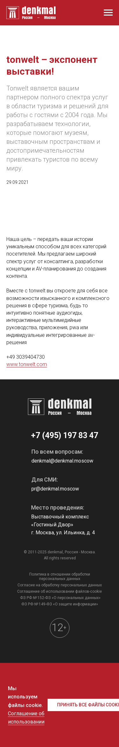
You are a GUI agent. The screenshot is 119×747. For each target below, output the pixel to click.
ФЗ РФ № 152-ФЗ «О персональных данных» (60, 598)
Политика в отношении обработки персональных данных (59, 576)
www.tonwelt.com (26, 364)
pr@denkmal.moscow (55, 489)
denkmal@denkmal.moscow (62, 461)
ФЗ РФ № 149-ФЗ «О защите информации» (59, 604)
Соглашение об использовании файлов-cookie (59, 591)
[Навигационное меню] (108, 13)
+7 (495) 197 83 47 (64, 435)
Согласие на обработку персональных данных (59, 585)
